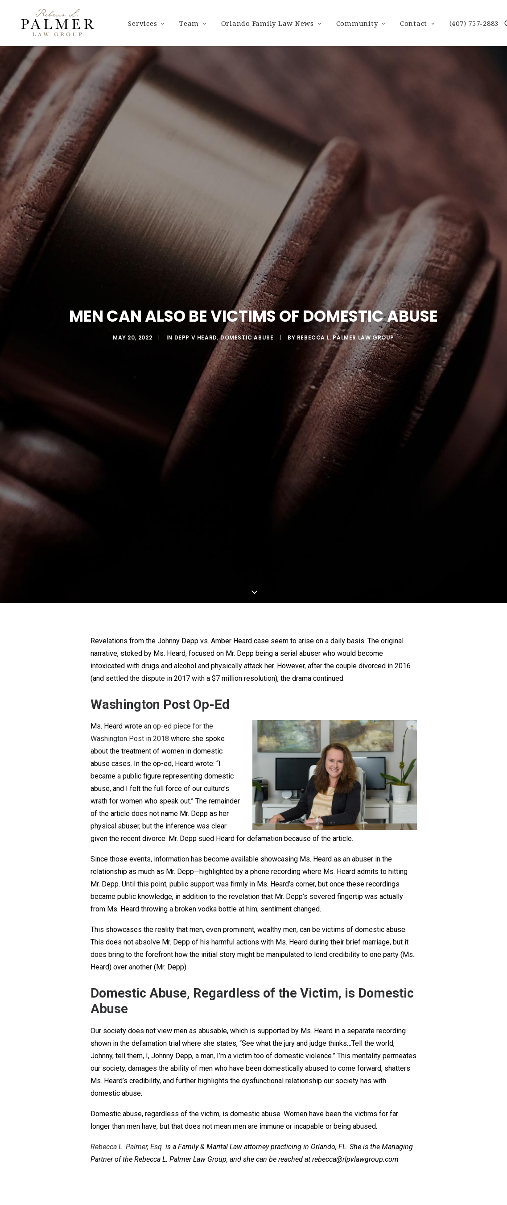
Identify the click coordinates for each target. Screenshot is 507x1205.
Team (193, 24)
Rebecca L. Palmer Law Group (345, 336)
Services (146, 24)
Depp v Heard (195, 336)
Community (361, 24)
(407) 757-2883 (474, 24)
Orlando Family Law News (271, 24)
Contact (417, 24)
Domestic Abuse (246, 336)
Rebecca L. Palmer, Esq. (127, 1143)
